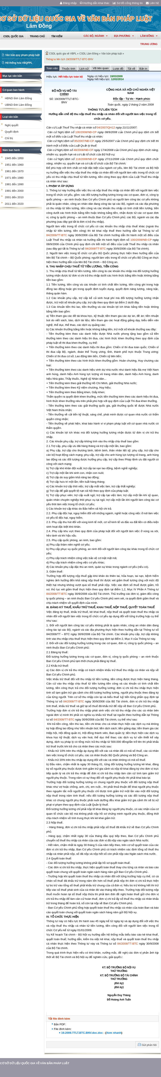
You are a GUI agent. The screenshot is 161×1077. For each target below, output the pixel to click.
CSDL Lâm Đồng (89, 53)
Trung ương (148, 44)
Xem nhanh (113, 1032)
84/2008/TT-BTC (56, 235)
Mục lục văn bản (12, 75)
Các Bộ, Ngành (95, 35)
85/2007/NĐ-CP (84, 141)
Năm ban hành (11, 150)
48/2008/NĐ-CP (83, 150)
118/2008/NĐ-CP (86, 159)
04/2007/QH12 (106, 127)
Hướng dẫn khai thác (94, 3)
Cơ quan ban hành (13, 90)
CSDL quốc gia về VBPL (63, 53)
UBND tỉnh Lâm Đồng (18, 104)
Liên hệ (152, 3)
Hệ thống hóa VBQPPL (18, 62)
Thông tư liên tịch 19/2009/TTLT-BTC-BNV (69, 59)
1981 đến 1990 (14, 184)
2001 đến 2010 (14, 197)
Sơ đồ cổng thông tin (128, 3)
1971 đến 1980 (14, 177)
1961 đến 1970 (14, 171)
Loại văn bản (10, 116)
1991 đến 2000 (14, 190)
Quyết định (11, 131)
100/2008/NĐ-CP (86, 132)
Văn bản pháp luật (111, 53)
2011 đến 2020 (14, 203)
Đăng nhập (68, 3)
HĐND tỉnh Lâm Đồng (18, 98)
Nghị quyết (11, 125)
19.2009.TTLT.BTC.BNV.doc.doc (82, 1032)
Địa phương (124, 35)
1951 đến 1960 (14, 164)
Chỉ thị (9, 138)
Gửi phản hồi (149, 1045)
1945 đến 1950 (14, 158)
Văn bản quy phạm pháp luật (22, 55)
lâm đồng (148, 35)
